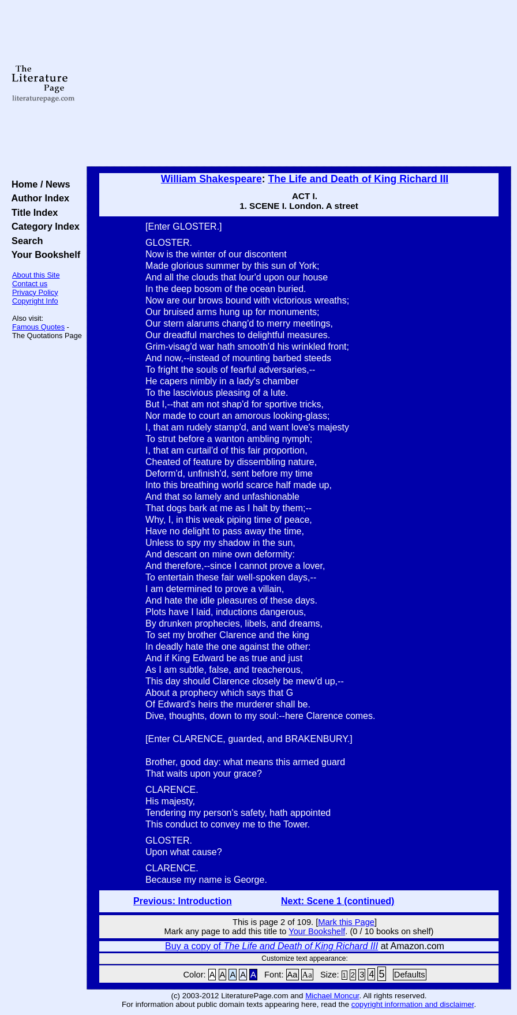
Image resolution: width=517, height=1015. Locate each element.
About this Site (36, 275)
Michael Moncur (332, 995)
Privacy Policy (35, 292)
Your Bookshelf (43, 254)
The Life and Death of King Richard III (358, 179)
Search (24, 240)
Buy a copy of (271, 946)
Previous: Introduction (182, 901)
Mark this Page (346, 922)
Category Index (43, 226)
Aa (292, 974)
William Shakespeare (211, 179)
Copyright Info (35, 301)
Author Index (37, 198)
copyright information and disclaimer (412, 1004)
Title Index (32, 212)
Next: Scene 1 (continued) (337, 901)
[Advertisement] (299, 83)
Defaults (409, 974)
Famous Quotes (38, 327)
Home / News (38, 184)
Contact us (29, 283)
